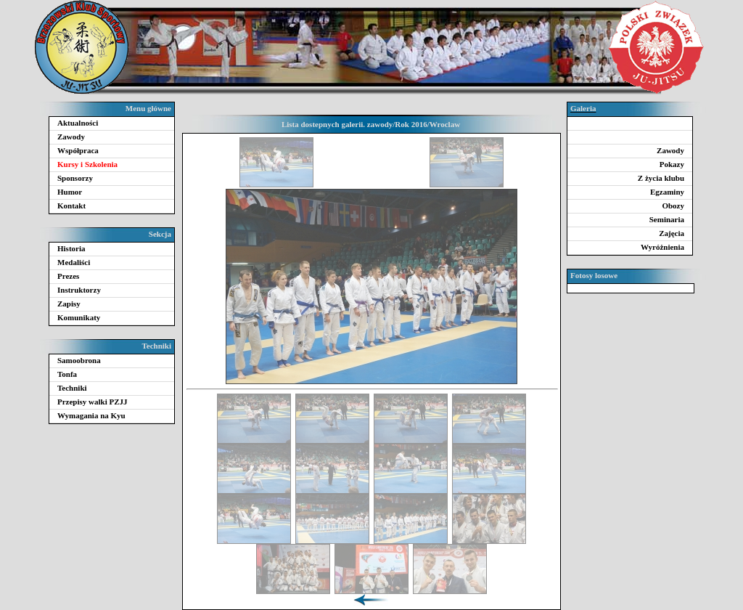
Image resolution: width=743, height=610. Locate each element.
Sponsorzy (75, 178)
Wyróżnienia (662, 247)
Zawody (71, 136)
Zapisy (69, 303)
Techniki (72, 387)
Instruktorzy (79, 289)
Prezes (68, 276)
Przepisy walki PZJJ (92, 401)
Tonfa (67, 374)
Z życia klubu (661, 178)
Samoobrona (79, 360)
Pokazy (672, 164)
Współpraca (78, 150)
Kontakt (71, 205)
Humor (69, 191)
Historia (71, 248)
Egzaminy (667, 191)
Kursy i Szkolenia (87, 164)
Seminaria (666, 219)
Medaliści (73, 262)
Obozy (673, 205)
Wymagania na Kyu (91, 415)
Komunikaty (78, 317)
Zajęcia (671, 233)
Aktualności (77, 122)
